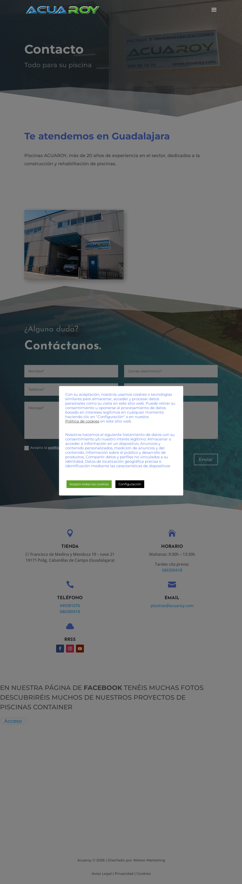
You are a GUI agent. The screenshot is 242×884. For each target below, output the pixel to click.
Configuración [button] (129, 484)
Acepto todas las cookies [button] (89, 484)
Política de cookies (82, 421)
